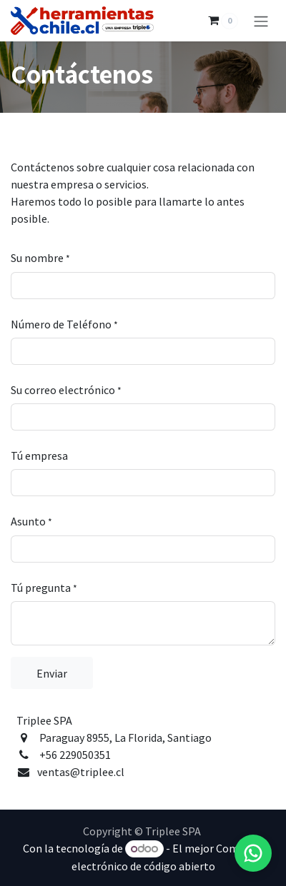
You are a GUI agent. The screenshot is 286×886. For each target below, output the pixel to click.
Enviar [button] (51, 673)
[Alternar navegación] (261, 21)
